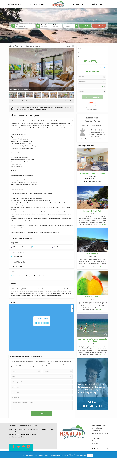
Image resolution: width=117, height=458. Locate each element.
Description (25, 101)
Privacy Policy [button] (73, 455)
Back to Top (103, 67)
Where (18, 25)
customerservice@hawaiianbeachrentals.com (23, 434)
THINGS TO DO (79, 4)
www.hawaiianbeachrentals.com (19, 437)
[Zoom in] (72, 306)
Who (66, 25)
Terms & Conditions (100, 433)
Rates (48, 101)
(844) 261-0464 (40, 109)
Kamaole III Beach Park (92, 211)
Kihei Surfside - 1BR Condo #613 (92, 173)
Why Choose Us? (37, 4)
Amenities (37, 101)
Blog (94, 441)
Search (99, 25)
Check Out (55, 25)
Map (57, 101)
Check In (43, 25)
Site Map (96, 443)
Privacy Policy (98, 436)
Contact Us (97, 4)
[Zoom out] (72, 308)
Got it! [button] (90, 455)
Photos (14, 101)
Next (70, 69)
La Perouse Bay (92, 253)
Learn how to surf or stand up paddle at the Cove (92, 340)
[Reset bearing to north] (72, 311)
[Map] (41, 327)
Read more (103, 224)
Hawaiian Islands (15, 4)
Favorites (96, 438)
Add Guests (68, 26)
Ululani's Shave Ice (92, 296)
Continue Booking (92, 97)
